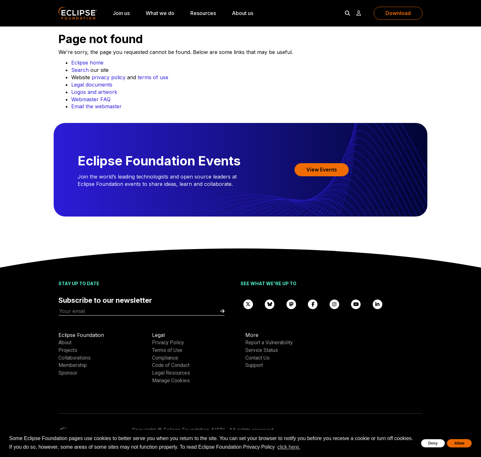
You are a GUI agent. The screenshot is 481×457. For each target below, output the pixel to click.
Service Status (261, 350)
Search (80, 70)
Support (254, 365)
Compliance (165, 358)
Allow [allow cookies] (459, 443)
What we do (160, 13)
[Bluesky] (270, 304)
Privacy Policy (168, 342)
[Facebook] (313, 304)
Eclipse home (87, 62)
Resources (203, 13)
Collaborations (74, 358)
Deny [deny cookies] (433, 443)
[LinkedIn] (377, 304)
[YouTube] (356, 304)
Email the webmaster (96, 106)
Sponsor (67, 373)
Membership (72, 365)
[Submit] (222, 311)
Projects (67, 350)
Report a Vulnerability (269, 342)
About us (242, 13)
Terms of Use (167, 350)
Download (398, 13)
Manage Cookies (171, 380)
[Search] (347, 13)
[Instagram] (334, 304)
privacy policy (109, 77)
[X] (248, 304)
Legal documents (91, 84)
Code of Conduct (170, 365)
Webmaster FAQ (91, 99)
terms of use (153, 77)
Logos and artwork (94, 92)
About (65, 342)
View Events (321, 169)
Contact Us (257, 358)
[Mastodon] (291, 304)
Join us (121, 13)
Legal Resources (171, 373)
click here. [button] (288, 447)
